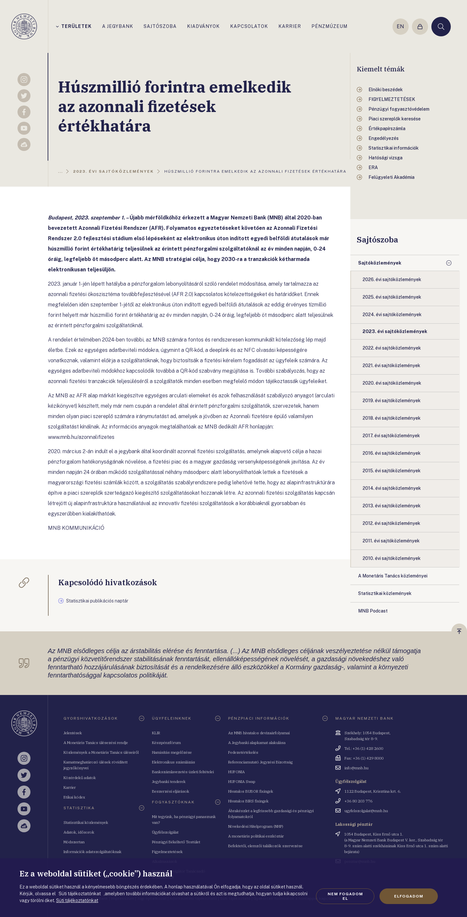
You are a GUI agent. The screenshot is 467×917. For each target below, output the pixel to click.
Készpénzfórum (166, 742)
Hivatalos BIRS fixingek (248, 801)
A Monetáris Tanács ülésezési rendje (96, 742)
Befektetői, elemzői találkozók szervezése (265, 845)
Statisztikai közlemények (86, 822)
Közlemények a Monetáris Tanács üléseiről (101, 752)
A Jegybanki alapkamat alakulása (257, 742)
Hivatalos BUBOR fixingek (250, 791)
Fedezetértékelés (243, 752)
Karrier (70, 787)
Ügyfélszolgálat (165, 832)
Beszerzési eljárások (170, 791)
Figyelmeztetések (167, 851)
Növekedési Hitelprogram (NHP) (255, 826)
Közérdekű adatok (80, 777)
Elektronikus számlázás (173, 762)
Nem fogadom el (345, 896)
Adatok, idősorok (79, 832)
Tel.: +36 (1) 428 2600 (363, 748)
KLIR (156, 732)
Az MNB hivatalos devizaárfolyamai (259, 732)
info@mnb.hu (356, 767)
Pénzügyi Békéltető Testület (176, 841)
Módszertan (74, 841)
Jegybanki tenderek (169, 781)
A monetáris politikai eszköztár (256, 836)
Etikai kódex (74, 797)
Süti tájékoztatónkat (77, 900)
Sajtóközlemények (379, 263)
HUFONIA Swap (241, 781)
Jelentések (73, 732)
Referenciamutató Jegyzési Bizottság (260, 762)
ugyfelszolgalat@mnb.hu (366, 810)
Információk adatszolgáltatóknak (93, 851)
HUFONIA (236, 771)
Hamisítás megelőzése (172, 752)
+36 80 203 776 (358, 801)
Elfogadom (408, 896)
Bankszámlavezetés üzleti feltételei (183, 771)
